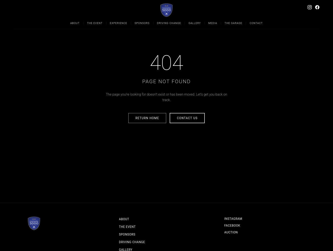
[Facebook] (317, 7)
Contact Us (187, 118)
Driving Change (169, 23)
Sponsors (142, 23)
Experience (118, 23)
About (75, 23)
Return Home (147, 118)
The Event (95, 23)
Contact (256, 23)
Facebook (232, 225)
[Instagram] (310, 7)
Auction (231, 232)
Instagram (233, 218)
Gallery (194, 23)
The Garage (233, 23)
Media (212, 23)
